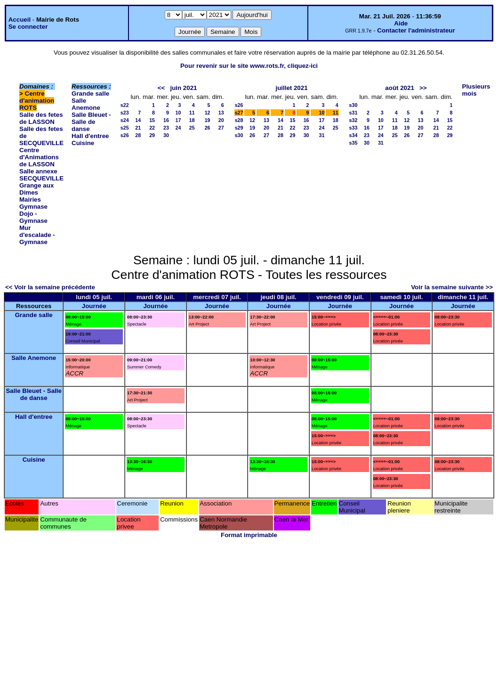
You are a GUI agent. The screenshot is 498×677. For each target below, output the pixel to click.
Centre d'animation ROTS (36, 100)
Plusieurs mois (476, 90)
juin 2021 (183, 87)
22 (152, 128)
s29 (239, 128)
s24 (124, 120)
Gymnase (33, 206)
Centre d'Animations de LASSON (39, 157)
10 (178, 112)
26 (207, 128)
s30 (239, 135)
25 (192, 128)
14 (138, 120)
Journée (94, 306)
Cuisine (83, 143)
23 (166, 128)
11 (192, 112)
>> (423, 87)
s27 (239, 112)
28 (138, 135)
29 (152, 135)
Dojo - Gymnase (33, 217)
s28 (239, 120)
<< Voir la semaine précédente (50, 287)
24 (178, 128)
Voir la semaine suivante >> (452, 287)
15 (152, 120)
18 (192, 120)
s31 (353, 112)
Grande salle (90, 93)
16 (166, 120)
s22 (124, 105)
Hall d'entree (90, 135)
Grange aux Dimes (36, 189)
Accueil (19, 19)
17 (178, 120)
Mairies (30, 199)
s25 (124, 128)
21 (138, 128)
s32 (353, 120)
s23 (124, 112)
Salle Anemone (86, 104)
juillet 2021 (291, 87)
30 (166, 135)
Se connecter (28, 26)
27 (221, 128)
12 (207, 112)
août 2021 (399, 87)
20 (221, 120)
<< (161, 87)
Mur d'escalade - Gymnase (37, 234)
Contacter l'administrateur (416, 30)
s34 (353, 135)
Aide (401, 23)
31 (322, 135)
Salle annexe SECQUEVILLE (41, 175)
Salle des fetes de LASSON (41, 118)
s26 (124, 135)
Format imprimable (249, 534)
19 (207, 120)
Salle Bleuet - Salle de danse (91, 121)
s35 (353, 143)
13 (221, 112)
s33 (353, 128)
